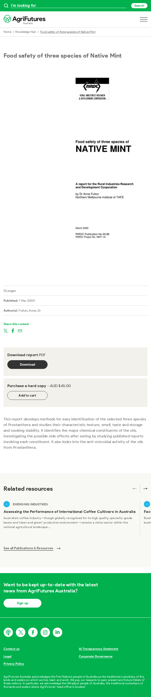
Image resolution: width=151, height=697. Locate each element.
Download (27, 365)
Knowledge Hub (25, 32)
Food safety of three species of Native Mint (67, 32)
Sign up (22, 603)
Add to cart (27, 395)
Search (139, 5)
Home (7, 32)
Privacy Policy (14, 663)
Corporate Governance (96, 656)
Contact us (11, 649)
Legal (8, 656)
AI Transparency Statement (98, 649)
